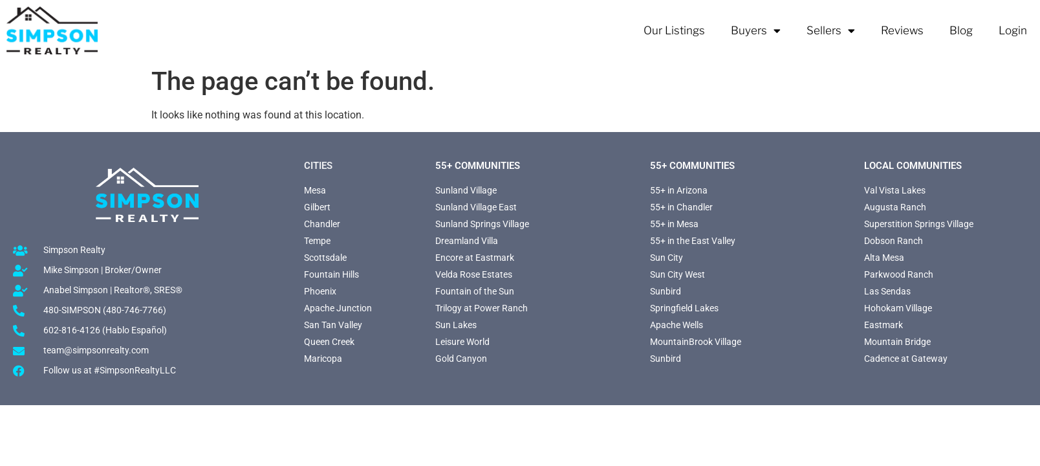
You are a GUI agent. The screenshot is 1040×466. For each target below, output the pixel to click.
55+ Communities (477, 166)
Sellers (831, 31)
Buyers (756, 31)
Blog (961, 30)
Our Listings (674, 30)
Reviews (902, 30)
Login (1013, 30)
